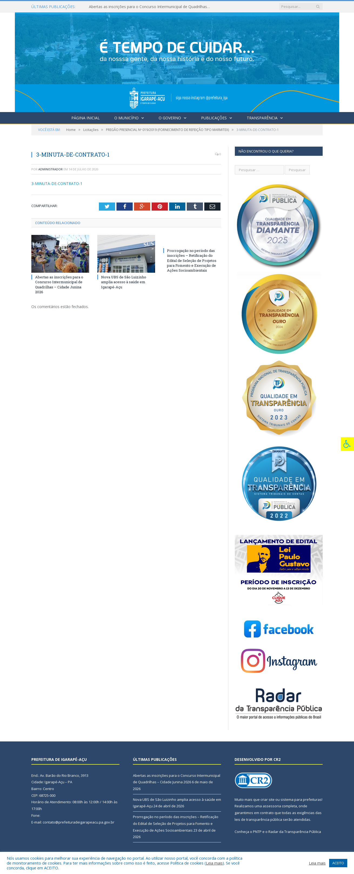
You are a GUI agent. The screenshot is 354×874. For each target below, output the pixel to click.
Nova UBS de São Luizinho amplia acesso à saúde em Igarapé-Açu (123, 282)
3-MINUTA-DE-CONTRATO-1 (56, 183)
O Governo (170, 117)
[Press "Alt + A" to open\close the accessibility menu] (347, 444)
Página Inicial (85, 117)
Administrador (50, 169)
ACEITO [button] (338, 862)
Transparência (262, 117)
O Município (126, 117)
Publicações (214, 117)
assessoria (272, 806)
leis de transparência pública (258, 819)
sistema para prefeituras (301, 799)
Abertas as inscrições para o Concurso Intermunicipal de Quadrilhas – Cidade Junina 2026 (151, 6)
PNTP (257, 831)
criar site (268, 799)
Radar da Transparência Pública (294, 831)
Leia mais (214, 863)
